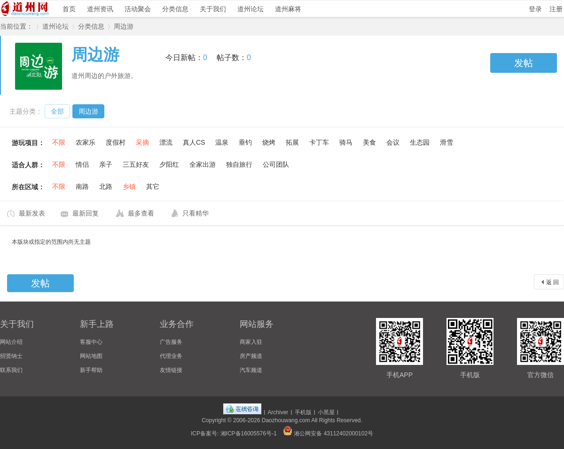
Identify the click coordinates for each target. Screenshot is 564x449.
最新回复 (85, 213)
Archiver (277, 412)
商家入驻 (251, 342)
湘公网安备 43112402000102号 (328, 433)
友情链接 (171, 370)
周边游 (123, 26)
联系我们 (11, 370)
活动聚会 (138, 9)
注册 (556, 9)
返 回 (552, 282)
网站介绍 (11, 342)
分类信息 (175, 9)
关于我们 (213, 9)
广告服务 (171, 342)
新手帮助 (91, 370)
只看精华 (195, 213)
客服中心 (91, 342)
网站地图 (91, 356)
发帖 (523, 63)
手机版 (303, 412)
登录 (535, 9)
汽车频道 (251, 370)
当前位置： (16, 26)
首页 (69, 9)
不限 (58, 142)
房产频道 (251, 356)
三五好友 (136, 164)
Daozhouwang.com (286, 420)
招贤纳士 (11, 356)
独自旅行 (239, 164)
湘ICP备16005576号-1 (248, 433)
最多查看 (141, 213)
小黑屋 (326, 412)
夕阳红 (169, 164)
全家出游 (202, 164)
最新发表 (32, 213)
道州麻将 (288, 9)
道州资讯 (100, 9)
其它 (152, 186)
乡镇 (129, 186)
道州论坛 (250, 9)
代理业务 (171, 356)
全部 (57, 111)
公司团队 (276, 164)
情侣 (82, 164)
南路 (82, 186)
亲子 (105, 164)
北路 (105, 186)
